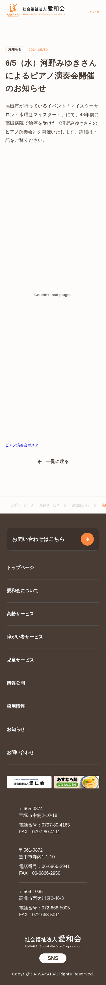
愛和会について (22, 590)
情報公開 (16, 683)
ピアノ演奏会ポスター (23, 445)
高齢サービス (49, 505)
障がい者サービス (25, 636)
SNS (53, 958)
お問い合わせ (20, 752)
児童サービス (20, 660)
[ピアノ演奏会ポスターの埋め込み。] (53, 294)
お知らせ (16, 729)
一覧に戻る (57, 461)
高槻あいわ (80, 505)
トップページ (17, 505)
